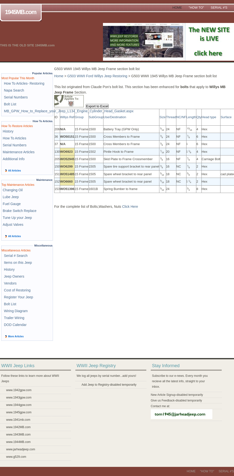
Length (191, 117)
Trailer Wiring (14, 318)
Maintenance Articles (18, 152)
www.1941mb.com (18, 419)
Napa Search (14, 90)
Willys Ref (67, 117)
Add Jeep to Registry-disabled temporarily (109, 384)
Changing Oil (13, 190)
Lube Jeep (11, 197)
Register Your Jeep (18, 297)
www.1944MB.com (18, 442)
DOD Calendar (15, 325)
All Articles (14, 170)
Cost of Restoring (17, 290)
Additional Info (14, 159)
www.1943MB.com (18, 434)
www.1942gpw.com (19, 390)
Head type (209, 117)
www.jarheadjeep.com (20, 449)
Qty (198, 117)
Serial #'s (219, 7)
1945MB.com (21, 12)
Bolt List (10, 104)
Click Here (130, 207)
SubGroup (96, 117)
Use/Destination (114, 117)
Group (79, 117)
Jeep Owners (14, 276)
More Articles (16, 336)
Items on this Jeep (18, 263)
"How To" (196, 7)
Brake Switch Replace (19, 211)
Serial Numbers (16, 97)
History (8, 131)
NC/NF (181, 117)
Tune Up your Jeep (17, 218)
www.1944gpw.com (19, 405)
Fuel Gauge (12, 204)
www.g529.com (16, 456)
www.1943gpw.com (19, 397)
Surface (226, 117)
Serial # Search (16, 256)
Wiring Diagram (16, 311)
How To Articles (14, 138)
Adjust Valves (13, 225)
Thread (171, 117)
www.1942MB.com (18, 427)
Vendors (10, 283)
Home (177, 7)
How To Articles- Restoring (24, 83)
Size (162, 117)
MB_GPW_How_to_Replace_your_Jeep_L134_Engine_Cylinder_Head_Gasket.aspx (69, 111)
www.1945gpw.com (19, 412)
